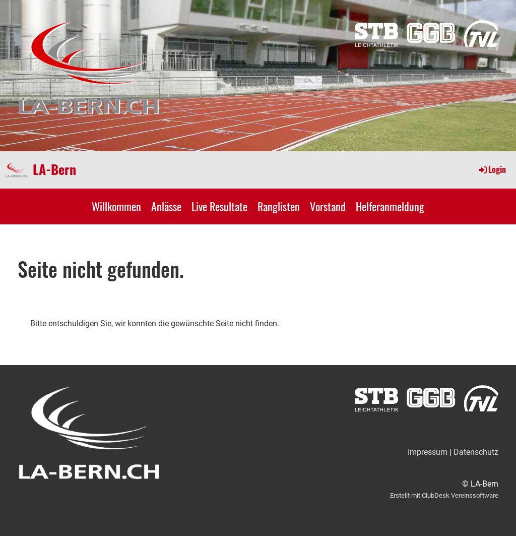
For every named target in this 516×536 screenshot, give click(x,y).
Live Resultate (219, 206)
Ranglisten (278, 206)
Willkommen (116, 206)
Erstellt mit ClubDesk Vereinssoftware (444, 495)
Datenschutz (476, 452)
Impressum (427, 452)
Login (491, 169)
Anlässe (166, 206)
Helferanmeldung (390, 206)
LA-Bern (54, 169)
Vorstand (328, 206)
